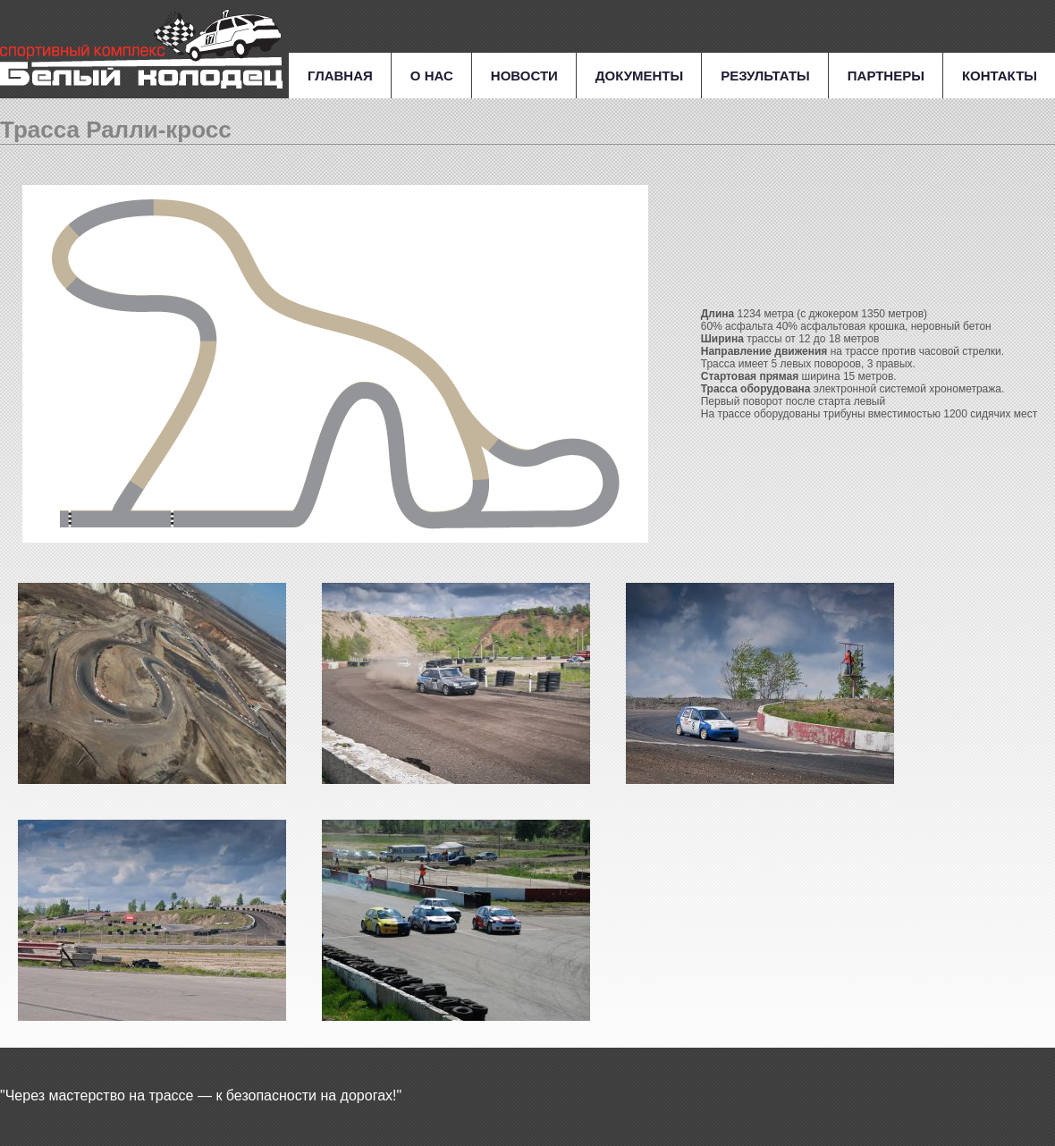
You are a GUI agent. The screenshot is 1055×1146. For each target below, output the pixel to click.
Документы (639, 75)
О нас (431, 75)
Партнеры (886, 75)
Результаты (765, 75)
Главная (340, 75)
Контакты (999, 75)
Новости (524, 75)
